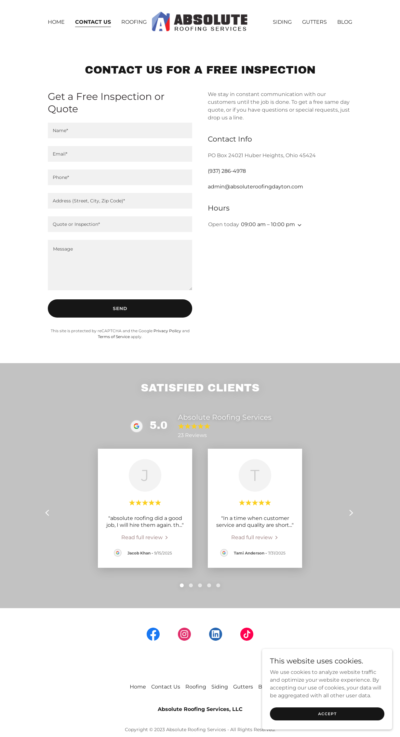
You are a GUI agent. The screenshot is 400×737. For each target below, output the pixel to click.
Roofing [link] (134, 22)
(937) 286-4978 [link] (227, 171)
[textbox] (120, 130)
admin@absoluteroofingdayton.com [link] (255, 187)
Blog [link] (344, 22)
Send (120, 308)
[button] (298, 225)
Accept (327, 713)
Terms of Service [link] (114, 336)
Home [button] (138, 687)
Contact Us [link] (93, 22)
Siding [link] (282, 22)
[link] (200, 22)
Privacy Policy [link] (167, 330)
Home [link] (56, 22)
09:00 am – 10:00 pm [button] (268, 224)
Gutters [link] (314, 22)
